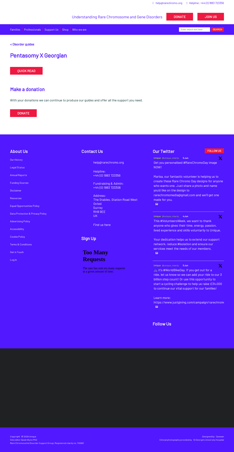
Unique (157, 158)
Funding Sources (19, 182)
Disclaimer (15, 190)
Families (15, 29)
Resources (16, 198)
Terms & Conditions (21, 244)
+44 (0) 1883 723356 (212, 3)
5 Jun (185, 158)
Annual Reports (18, 175)
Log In (13, 259)
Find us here (102, 225)
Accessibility (17, 228)
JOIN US (211, 17)
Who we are (79, 29)
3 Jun (185, 265)
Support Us (51, 29)
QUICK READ (26, 71)
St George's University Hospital (208, 439)
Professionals (32, 29)
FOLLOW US (214, 150)
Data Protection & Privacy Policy (28, 213)
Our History (16, 159)
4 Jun (185, 216)
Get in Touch (17, 252)
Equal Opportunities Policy (24, 205)
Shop (65, 29)
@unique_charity (170, 158)
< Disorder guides (22, 44)
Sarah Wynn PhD (29, 439)
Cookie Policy (17, 236)
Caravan (220, 436)
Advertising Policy (20, 221)
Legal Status (17, 167)
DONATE (180, 17)
